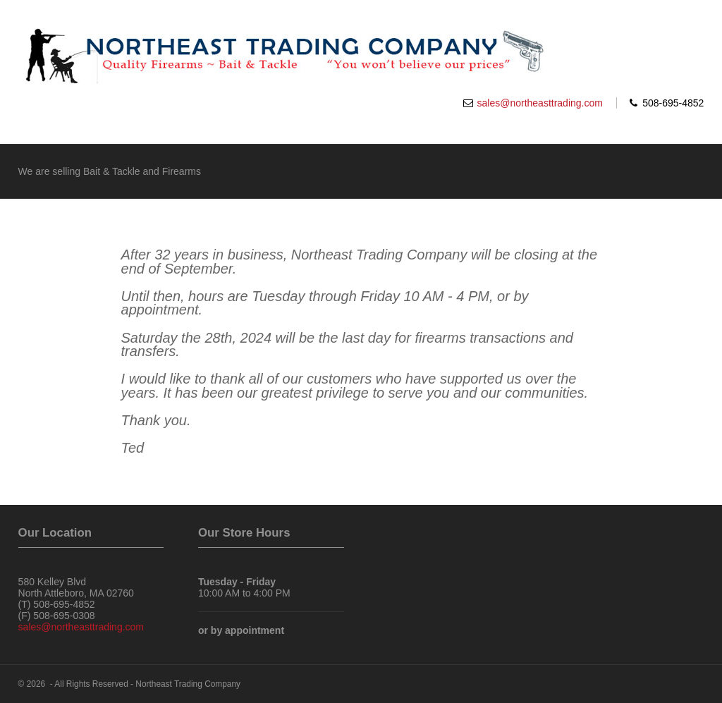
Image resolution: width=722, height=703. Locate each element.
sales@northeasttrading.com (540, 103)
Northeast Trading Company (187, 684)
